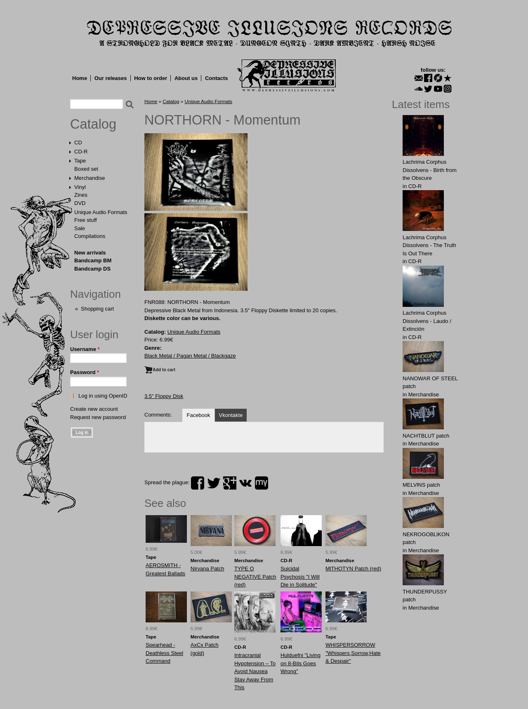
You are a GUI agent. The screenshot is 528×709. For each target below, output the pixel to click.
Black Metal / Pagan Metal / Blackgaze (190, 356)
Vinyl (80, 187)
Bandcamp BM (92, 260)
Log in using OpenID (102, 396)
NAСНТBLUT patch (426, 436)
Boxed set (86, 169)
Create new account (94, 409)
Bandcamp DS (92, 269)
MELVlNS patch (421, 485)
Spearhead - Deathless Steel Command (164, 653)
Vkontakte (231, 415)
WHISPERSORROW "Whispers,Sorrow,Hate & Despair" (353, 653)
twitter (213, 483)
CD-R (81, 151)
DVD (79, 203)
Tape (80, 161)
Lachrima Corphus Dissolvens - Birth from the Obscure (430, 170)
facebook (197, 483)
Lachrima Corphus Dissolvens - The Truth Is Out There (429, 245)
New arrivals (90, 253)
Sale (79, 228)
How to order (150, 78)
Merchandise (89, 178)
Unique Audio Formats (100, 212)
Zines (80, 195)
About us (186, 78)
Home (79, 78)
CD (78, 142)
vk (245, 483)
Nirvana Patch (207, 568)
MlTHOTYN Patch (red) (353, 568)
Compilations (89, 236)
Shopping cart (97, 309)
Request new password (98, 417)
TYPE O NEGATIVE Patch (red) (255, 576)
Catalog (93, 124)
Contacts (216, 78)
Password (84, 372)
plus (229, 483)
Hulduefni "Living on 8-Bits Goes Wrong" (300, 663)
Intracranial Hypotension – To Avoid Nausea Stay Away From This (255, 671)
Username (85, 349)
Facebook (198, 415)
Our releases (110, 78)
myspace (261, 483)
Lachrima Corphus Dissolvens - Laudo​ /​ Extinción (427, 321)
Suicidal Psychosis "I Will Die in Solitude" (300, 576)
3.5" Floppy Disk (163, 396)
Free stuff (85, 220)
